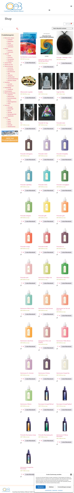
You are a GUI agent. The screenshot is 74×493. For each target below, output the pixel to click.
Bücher (6, 48)
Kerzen (9, 43)
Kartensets (10, 52)
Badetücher (10, 41)
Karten (9, 121)
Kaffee (9, 100)
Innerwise (9, 50)
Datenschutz (54, 490)
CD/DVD (7, 54)
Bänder (9, 110)
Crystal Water (8, 62)
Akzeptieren (41, 487)
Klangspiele (10, 70)
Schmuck (7, 105)
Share (9, 103)
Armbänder (10, 109)
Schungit (9, 125)
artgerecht (10, 94)
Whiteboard (10, 86)
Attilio (9, 119)
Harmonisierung (9, 66)
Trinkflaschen (11, 77)
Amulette (9, 84)
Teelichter (10, 75)
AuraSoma (10, 68)
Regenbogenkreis (11, 102)
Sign (8, 73)
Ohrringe (9, 112)
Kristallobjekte (8, 91)
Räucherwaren (11, 71)
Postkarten (10, 45)
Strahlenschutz (11, 126)
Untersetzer (10, 47)
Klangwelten (10, 59)
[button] (71, 474)
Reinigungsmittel (11, 114)
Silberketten (10, 116)
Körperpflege (8, 87)
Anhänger (10, 107)
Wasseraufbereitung (12, 78)
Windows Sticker (11, 80)
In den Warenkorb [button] (30, 62)
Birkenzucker (10, 96)
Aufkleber (9, 39)
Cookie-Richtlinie (48, 490)
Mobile (9, 123)
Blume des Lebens (9, 38)
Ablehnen (51, 487)
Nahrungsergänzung (10, 93)
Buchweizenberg (11, 98)
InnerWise (7, 82)
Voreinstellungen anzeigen (64, 487)
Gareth (9, 55)
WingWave (10, 61)
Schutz (6, 117)
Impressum (60, 490)
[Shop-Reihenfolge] (62, 28)
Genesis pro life (9, 64)
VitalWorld (10, 89)
